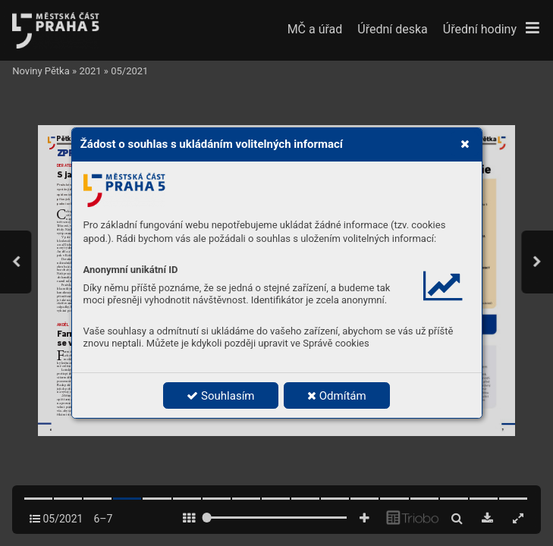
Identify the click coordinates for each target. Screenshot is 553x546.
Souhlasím (220, 396)
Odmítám (336, 396)
